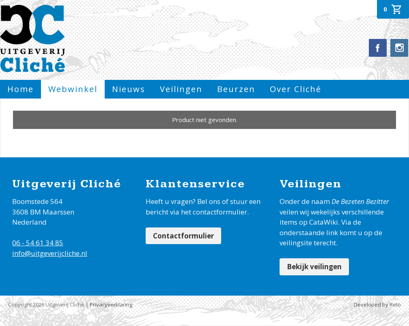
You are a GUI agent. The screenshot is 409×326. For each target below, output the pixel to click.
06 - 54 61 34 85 (37, 242)
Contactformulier (183, 235)
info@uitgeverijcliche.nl (49, 253)
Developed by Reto (377, 304)
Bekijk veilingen (314, 266)
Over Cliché (295, 89)
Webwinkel (72, 89)
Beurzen (236, 89)
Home (20, 89)
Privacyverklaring (111, 304)
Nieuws (128, 89)
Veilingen (181, 89)
